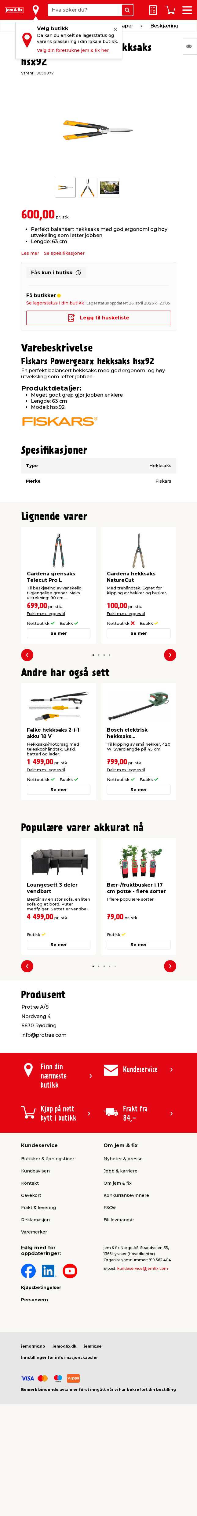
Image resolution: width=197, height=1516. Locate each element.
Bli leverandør (119, 1220)
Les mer (30, 253)
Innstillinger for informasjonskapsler (59, 1357)
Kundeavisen (35, 1171)
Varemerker (34, 1232)
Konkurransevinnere (126, 1195)
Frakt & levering (38, 1207)
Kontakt (30, 1183)
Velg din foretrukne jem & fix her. (73, 50)
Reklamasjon (35, 1220)
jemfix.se (93, 1346)
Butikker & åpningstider (47, 1158)
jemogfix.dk (64, 1346)
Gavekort (31, 1195)
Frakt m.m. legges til (46, 614)
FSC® (110, 1207)
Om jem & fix (118, 1183)
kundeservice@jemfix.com (142, 1268)
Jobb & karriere (120, 1171)
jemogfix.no (33, 1346)
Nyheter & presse (123, 1158)
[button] (98, 654)
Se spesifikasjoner (64, 253)
